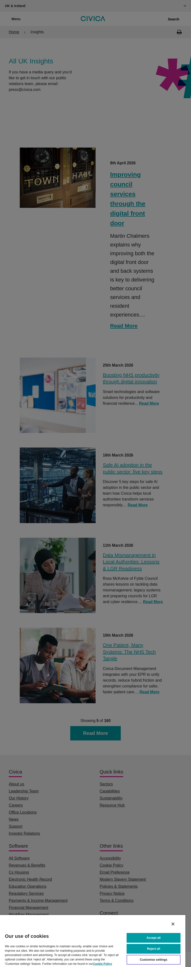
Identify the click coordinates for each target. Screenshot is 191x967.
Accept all (154, 938)
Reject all (153, 948)
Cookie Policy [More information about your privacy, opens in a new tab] (102, 964)
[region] (92, 940)
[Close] (173, 924)
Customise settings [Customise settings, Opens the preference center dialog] (153, 959)
